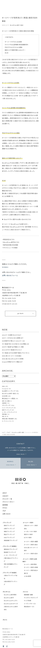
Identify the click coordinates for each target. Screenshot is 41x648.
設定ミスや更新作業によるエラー (15, 50)
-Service (25, 591)
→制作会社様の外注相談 (10, 245)
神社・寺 (4, 416)
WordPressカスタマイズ (11, 603)
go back (25, 313)
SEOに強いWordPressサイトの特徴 (13, 359)
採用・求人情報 (6, 401)
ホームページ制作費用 (30, 564)
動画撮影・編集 (28, 595)
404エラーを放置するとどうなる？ (11, 335)
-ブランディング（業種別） (10, 546)
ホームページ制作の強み (31, 544)
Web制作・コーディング (9, 391)
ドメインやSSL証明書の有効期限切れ (16, 44)
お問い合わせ (7, 514)
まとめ (7, 53)
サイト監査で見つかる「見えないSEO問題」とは (15, 344)
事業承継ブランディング (10, 540)
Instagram (5, 388)
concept (5, 496)
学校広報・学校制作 (8, 419)
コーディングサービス (30, 603)
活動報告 (4, 403)
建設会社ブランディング (10, 549)
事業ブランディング (9, 531)
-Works (5, 620)
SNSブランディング (9, 537)
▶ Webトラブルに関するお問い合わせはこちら (16, 219)
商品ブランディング (9, 534)
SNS (3, 386)
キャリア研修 (27, 600)
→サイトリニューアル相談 (10, 248)
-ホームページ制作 (28, 522)
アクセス (5, 508)
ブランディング (6, 405)
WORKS (5, 267)
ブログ (4, 511)
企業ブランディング (9, 528)
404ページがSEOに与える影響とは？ (12, 338)
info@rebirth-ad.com (9, 304)
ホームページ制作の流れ (31, 553)
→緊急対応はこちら (8, 239)
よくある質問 (27, 576)
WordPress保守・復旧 (16, 25)
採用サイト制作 (28, 534)
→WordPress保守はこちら (10, 242)
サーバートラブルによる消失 (13, 42)
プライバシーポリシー (9, 502)
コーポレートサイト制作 (30, 531)
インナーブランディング (7, 407)
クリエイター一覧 (7, 499)
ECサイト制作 (28, 537)
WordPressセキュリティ (11, 600)
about (5, 493)
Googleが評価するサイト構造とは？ (12, 362)
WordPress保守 (9, 597)
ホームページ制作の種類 (31, 541)
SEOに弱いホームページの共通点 (11, 356)
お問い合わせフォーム (10, 275)
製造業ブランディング (10, 552)
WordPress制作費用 (10, 595)
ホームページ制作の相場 (31, 567)
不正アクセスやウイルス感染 (13, 47)
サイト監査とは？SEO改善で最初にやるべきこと (15, 353)
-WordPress (6, 591)
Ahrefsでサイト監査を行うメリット (12, 350)
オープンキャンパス (6, 421)
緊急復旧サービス (29, 606)
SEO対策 (5, 396)
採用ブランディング (6, 410)
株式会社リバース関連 (8, 398)
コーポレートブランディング (8, 412)
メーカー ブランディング (10, 555)
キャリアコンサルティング (31, 597)
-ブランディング (7, 522)
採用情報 (5, 505)
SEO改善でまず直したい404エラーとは (13, 341)
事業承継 (4, 414)
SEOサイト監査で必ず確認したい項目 (13, 347)
